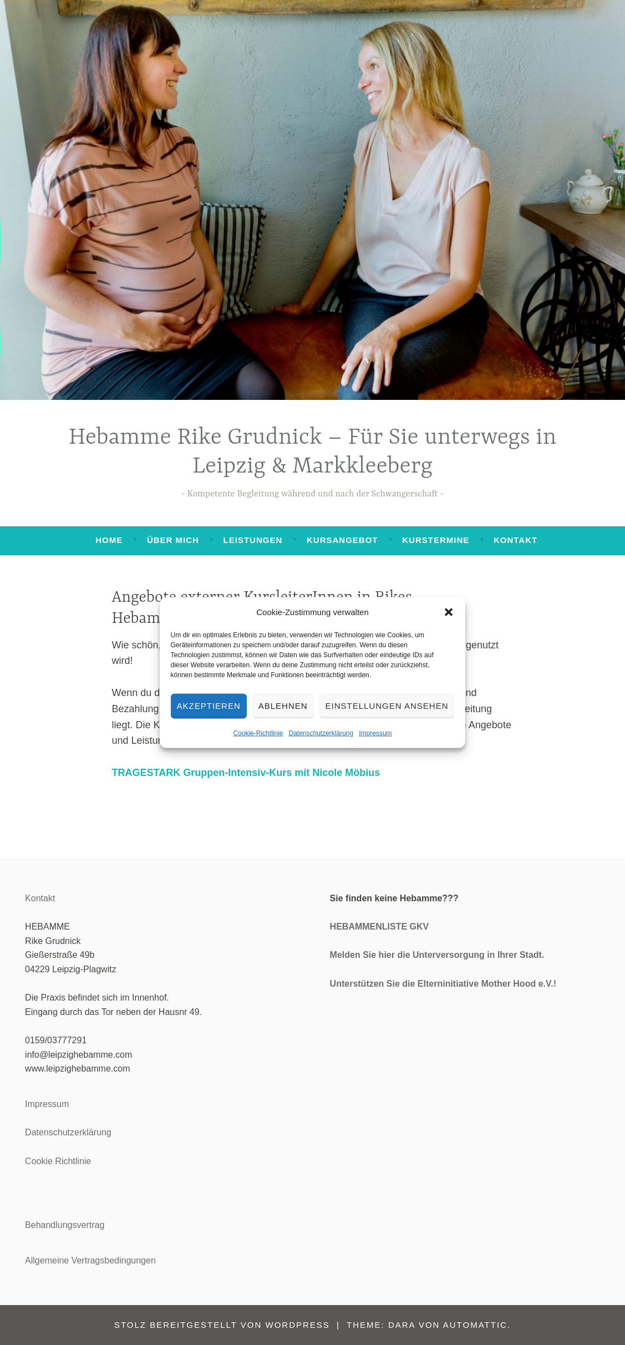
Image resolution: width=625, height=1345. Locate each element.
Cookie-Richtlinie (258, 733)
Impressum (375, 733)
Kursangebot (342, 540)
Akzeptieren (209, 705)
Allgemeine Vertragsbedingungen (90, 1260)
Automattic (475, 1324)
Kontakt (515, 540)
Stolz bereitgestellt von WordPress (222, 1324)
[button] (448, 611)
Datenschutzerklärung (320, 733)
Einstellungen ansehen (387, 705)
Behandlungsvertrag (64, 1225)
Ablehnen (283, 705)
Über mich (173, 540)
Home (109, 540)
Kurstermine (435, 540)
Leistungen (253, 540)
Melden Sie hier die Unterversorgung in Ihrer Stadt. (437, 955)
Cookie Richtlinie (58, 1161)
